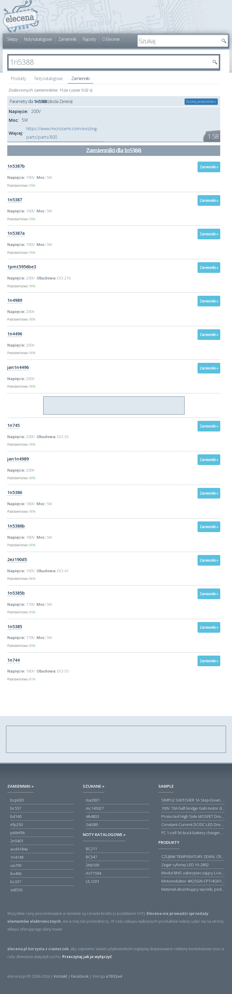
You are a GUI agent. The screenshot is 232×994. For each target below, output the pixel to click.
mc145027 (95, 808)
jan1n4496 (18, 367)
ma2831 (93, 800)
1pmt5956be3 (21, 266)
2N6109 (92, 865)
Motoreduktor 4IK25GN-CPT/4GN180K (193, 881)
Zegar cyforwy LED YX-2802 (185, 864)
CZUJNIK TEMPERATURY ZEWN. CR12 (193, 856)
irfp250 (16, 824)
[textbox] (178, 41)
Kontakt (60, 976)
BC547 (91, 857)
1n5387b (16, 166)
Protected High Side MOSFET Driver (193, 816)
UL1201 (92, 881)
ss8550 (16, 889)
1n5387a (16, 233)
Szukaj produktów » (201, 101)
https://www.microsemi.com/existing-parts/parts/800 (62, 133)
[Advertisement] (114, 406)
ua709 (15, 865)
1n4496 (14, 334)
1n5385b (16, 593)
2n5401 (16, 841)
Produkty (18, 78)
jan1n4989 (18, 459)
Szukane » (94, 786)
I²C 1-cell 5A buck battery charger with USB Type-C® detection (193, 832)
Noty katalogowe (38, 39)
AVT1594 (93, 873)
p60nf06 (17, 832)
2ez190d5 (17, 559)
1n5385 (14, 626)
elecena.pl (21, 17)
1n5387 (14, 199)
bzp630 (17, 800)
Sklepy (12, 39)
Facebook (80, 976)
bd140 (15, 816)
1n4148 (16, 857)
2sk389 (92, 824)
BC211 (91, 848)
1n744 (13, 660)
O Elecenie (111, 39)
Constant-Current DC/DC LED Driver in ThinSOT (193, 824)
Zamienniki (67, 39)
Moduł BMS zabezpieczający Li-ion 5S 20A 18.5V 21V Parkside (193, 873)
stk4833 (92, 816)
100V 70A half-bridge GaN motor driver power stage (193, 808)
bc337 (15, 881)
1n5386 (14, 492)
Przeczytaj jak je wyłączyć (87, 956)
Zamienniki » (209, 166)
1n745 (13, 425)
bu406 (15, 873)
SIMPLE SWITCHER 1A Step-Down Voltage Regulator (193, 800)
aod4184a (19, 849)
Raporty (89, 39)
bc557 (15, 808)
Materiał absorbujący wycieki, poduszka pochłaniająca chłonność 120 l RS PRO (193, 889)
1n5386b (16, 526)
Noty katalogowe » (104, 834)
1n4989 (14, 300)
